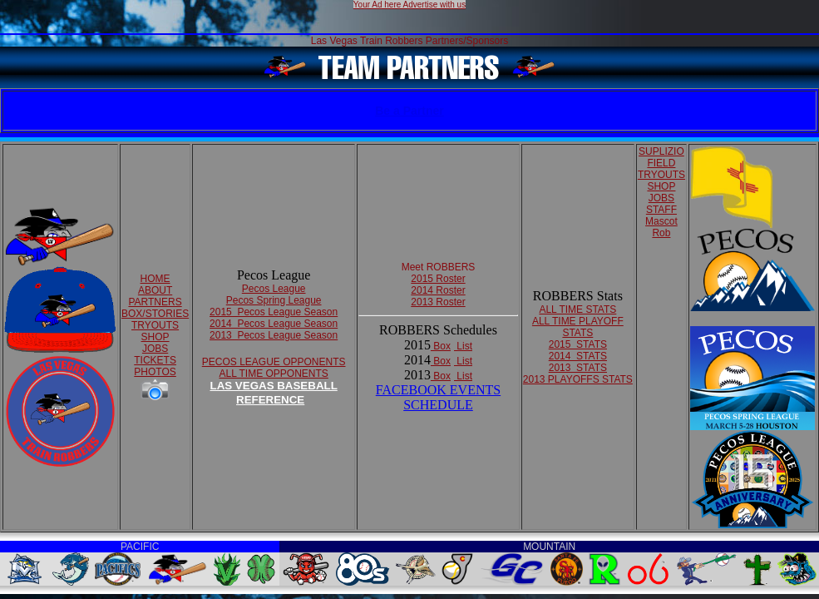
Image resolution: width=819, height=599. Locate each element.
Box (441, 346)
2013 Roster (438, 302)
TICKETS (155, 360)
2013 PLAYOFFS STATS (578, 379)
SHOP (155, 337)
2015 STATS (578, 344)
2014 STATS (578, 356)
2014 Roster (438, 290)
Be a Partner (409, 110)
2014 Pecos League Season (274, 323)
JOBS (155, 348)
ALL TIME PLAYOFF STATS (578, 327)
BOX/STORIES (155, 313)
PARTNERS (154, 302)
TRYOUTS (155, 325)
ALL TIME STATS (577, 309)
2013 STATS (578, 368)
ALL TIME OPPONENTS (273, 373)
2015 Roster (438, 279)
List (463, 346)
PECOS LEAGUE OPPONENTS (274, 362)
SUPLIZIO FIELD (661, 157)
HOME (155, 279)
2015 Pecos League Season (274, 312)
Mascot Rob (661, 227)
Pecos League (274, 289)
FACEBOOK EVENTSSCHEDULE (438, 397)
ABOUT (155, 290)
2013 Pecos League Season (274, 335)
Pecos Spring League (274, 300)
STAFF (661, 209)
